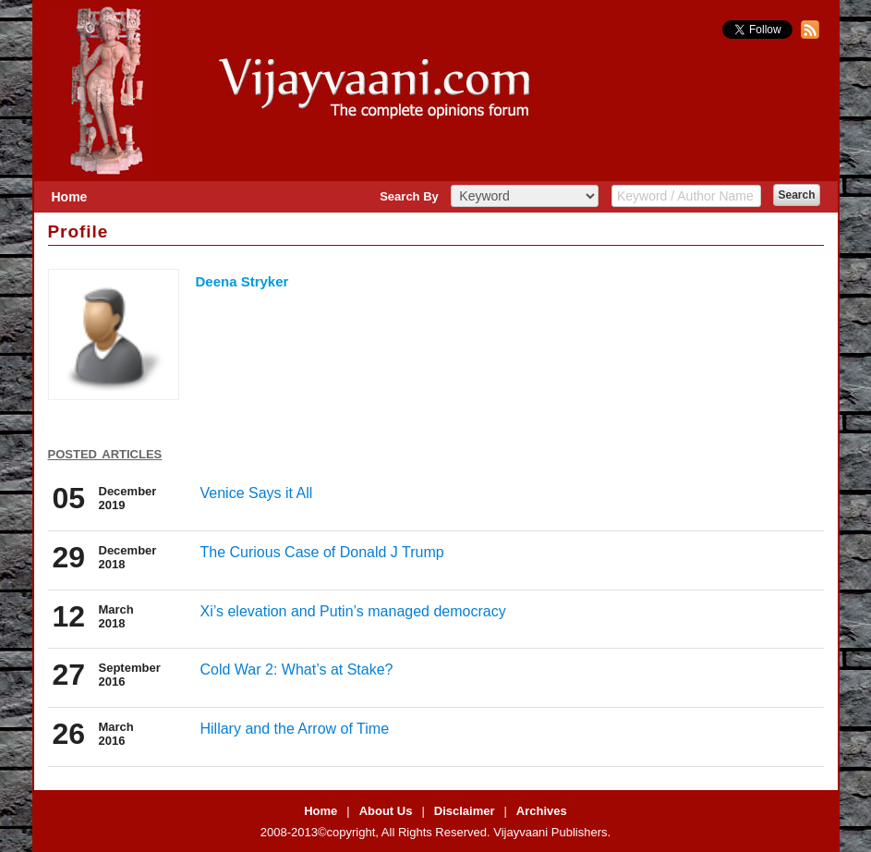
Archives (541, 811)
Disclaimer (464, 811)
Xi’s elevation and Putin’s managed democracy (353, 611)
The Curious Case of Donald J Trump (322, 552)
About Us (386, 811)
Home (70, 196)
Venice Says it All (256, 493)
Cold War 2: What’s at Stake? (296, 669)
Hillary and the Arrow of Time (295, 728)
